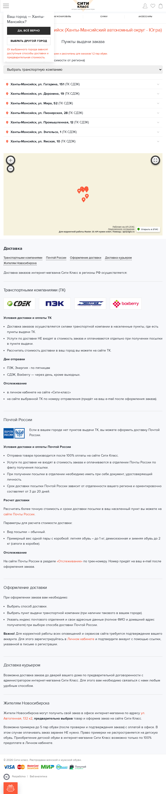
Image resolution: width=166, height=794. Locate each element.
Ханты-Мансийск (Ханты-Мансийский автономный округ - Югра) (95, 30)
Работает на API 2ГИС (124, 227)
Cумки (103, 16)
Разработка (19, 776)
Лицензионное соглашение (121, 229)
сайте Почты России (19, 514)
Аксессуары (145, 16)
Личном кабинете (80, 639)
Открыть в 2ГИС (149, 229)
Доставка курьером (118, 258)
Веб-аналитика (38, 776)
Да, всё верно (29, 30)
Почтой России (56, 258)
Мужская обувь (62, 16)
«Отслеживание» (69, 561)
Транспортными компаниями (23, 258)
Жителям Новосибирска (20, 263)
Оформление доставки (85, 258)
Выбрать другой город (29, 41)
